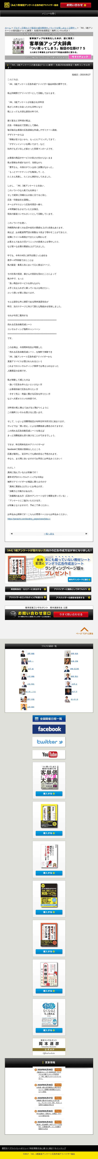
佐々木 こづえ (27, 692)
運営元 (5, 1148)
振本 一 (27, 661)
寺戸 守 (71, 692)
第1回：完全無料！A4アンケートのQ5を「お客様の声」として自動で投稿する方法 (49, 1127)
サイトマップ (60, 1148)
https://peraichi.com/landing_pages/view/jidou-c (29, 519)
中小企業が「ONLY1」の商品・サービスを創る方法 (49, 1115)
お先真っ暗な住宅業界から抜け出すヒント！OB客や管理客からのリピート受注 (49, 1090)
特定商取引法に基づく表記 (41, 1148)
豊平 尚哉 (27, 699)
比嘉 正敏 (71, 661)
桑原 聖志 (71, 676)
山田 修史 (27, 707)
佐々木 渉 (71, 699)
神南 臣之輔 (71, 669)
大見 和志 (27, 684)
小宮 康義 (27, 676)
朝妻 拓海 (71, 653)
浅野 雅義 (27, 653)
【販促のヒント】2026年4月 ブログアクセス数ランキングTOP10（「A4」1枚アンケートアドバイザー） (49, 1075)
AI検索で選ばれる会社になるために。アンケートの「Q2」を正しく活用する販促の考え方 (49, 1103)
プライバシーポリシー (18, 1148)
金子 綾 (27, 669)
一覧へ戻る (49, 534)
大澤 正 (71, 684)
